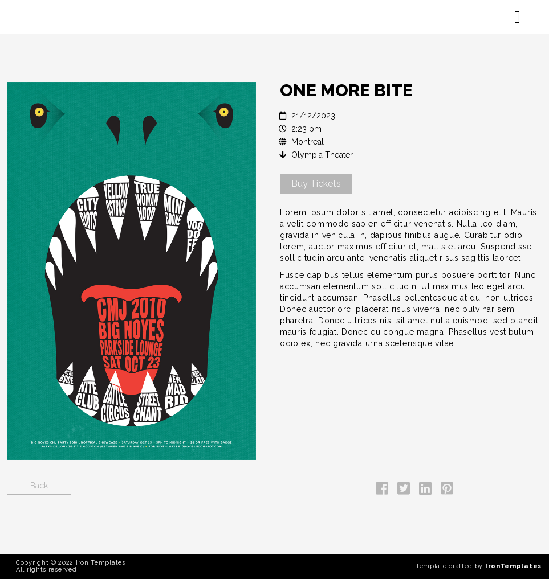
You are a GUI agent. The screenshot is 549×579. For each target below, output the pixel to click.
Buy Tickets (316, 183)
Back (39, 485)
